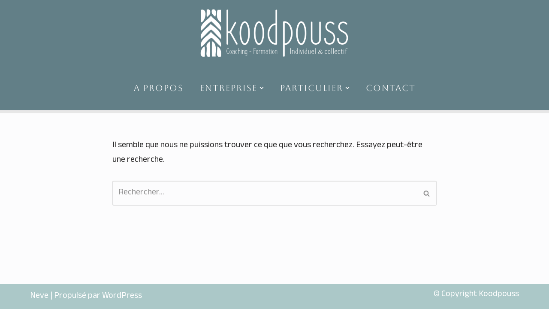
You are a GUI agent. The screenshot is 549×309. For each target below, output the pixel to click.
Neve (39, 296)
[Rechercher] (264, 193)
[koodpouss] (274, 33)
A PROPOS (159, 88)
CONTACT (391, 88)
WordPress (122, 296)
